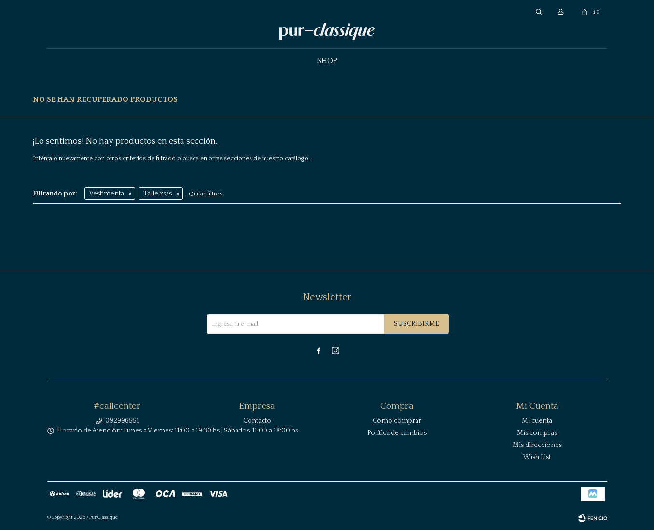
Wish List (537, 457)
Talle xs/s (157, 193)
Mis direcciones (537, 445)
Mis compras (537, 433)
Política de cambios (397, 433)
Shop (327, 60)
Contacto (257, 421)
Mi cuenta (537, 421)
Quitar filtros (206, 194)
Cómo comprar (397, 421)
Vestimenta (106, 193)
